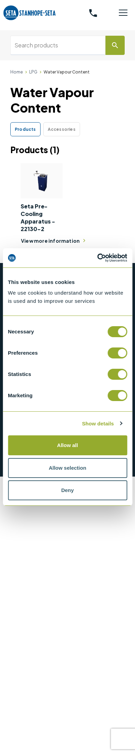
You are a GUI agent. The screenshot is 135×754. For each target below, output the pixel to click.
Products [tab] (25, 129)
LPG (33, 72)
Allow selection (67, 468)
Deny (67, 490)
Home (16, 72)
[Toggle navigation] (123, 13)
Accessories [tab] (62, 129)
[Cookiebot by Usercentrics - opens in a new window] (97, 257)
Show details (98, 423)
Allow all (67, 445)
